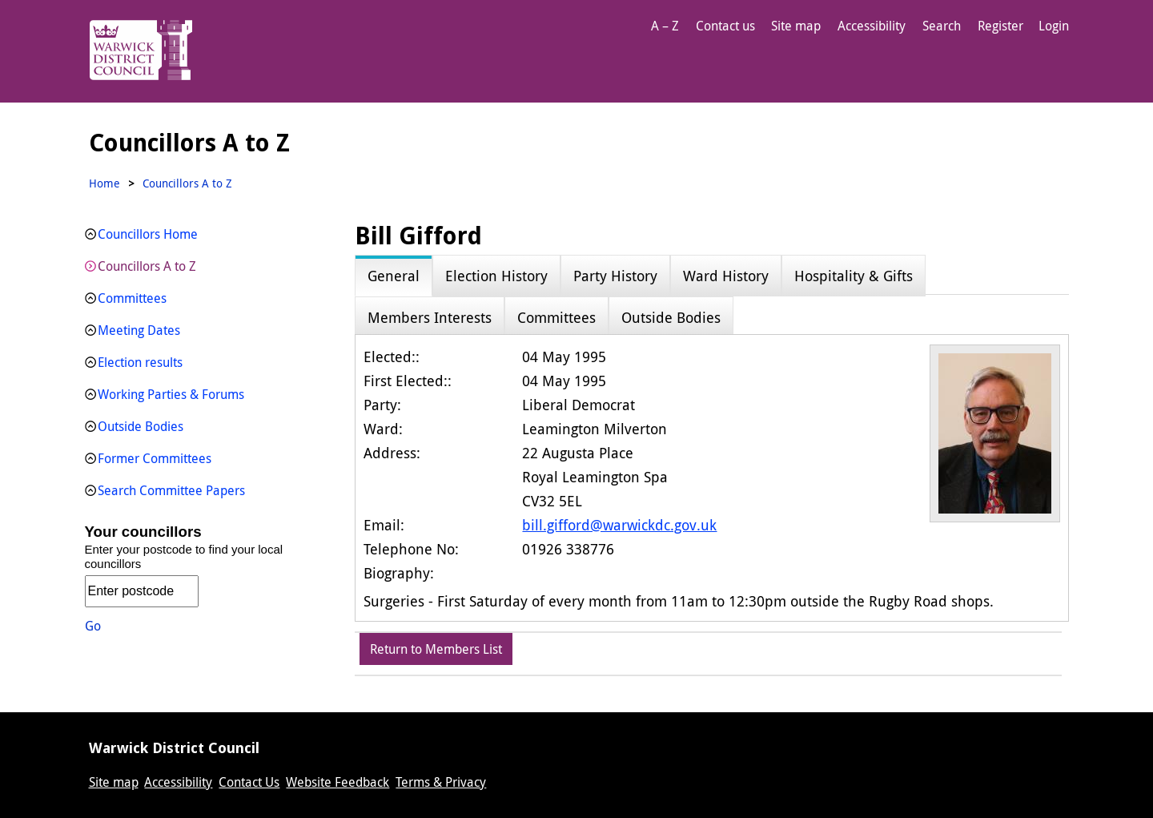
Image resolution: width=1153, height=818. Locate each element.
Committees (132, 298)
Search (941, 25)
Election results (140, 362)
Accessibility (872, 25)
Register (1000, 25)
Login (1054, 25)
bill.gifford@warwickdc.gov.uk (619, 524)
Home (104, 183)
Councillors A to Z (147, 266)
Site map (796, 25)
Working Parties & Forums (171, 394)
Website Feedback (337, 782)
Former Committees (154, 458)
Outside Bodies (140, 426)
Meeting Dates (139, 330)
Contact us (725, 25)
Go (93, 626)
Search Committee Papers (171, 490)
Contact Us (249, 782)
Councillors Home (148, 234)
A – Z (665, 25)
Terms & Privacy (441, 782)
